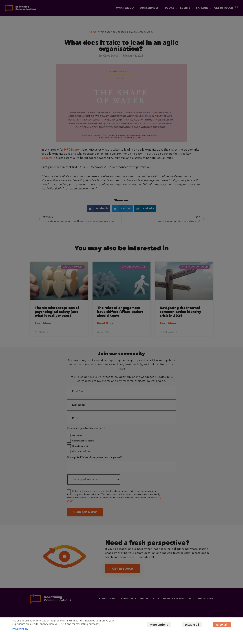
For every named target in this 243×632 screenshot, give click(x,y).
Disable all (192, 624)
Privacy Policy (20, 628)
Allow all (222, 624)
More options (159, 624)
